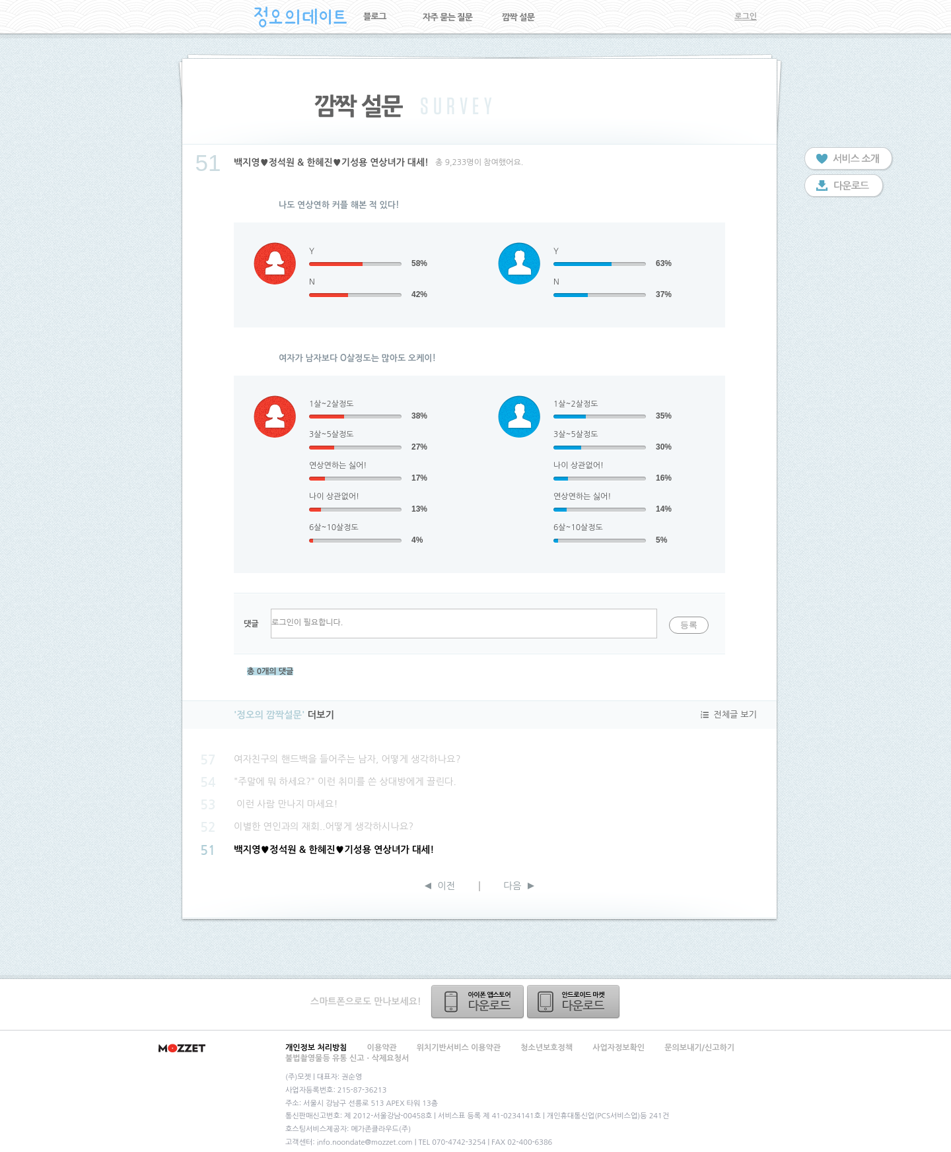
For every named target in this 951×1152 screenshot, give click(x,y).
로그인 (745, 16)
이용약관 (382, 1048)
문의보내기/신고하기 (699, 1048)
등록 (688, 625)
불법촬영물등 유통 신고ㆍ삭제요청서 (347, 1058)
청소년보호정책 (546, 1048)
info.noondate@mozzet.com (365, 1142)
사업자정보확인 (618, 1048)
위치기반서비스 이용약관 (459, 1048)
